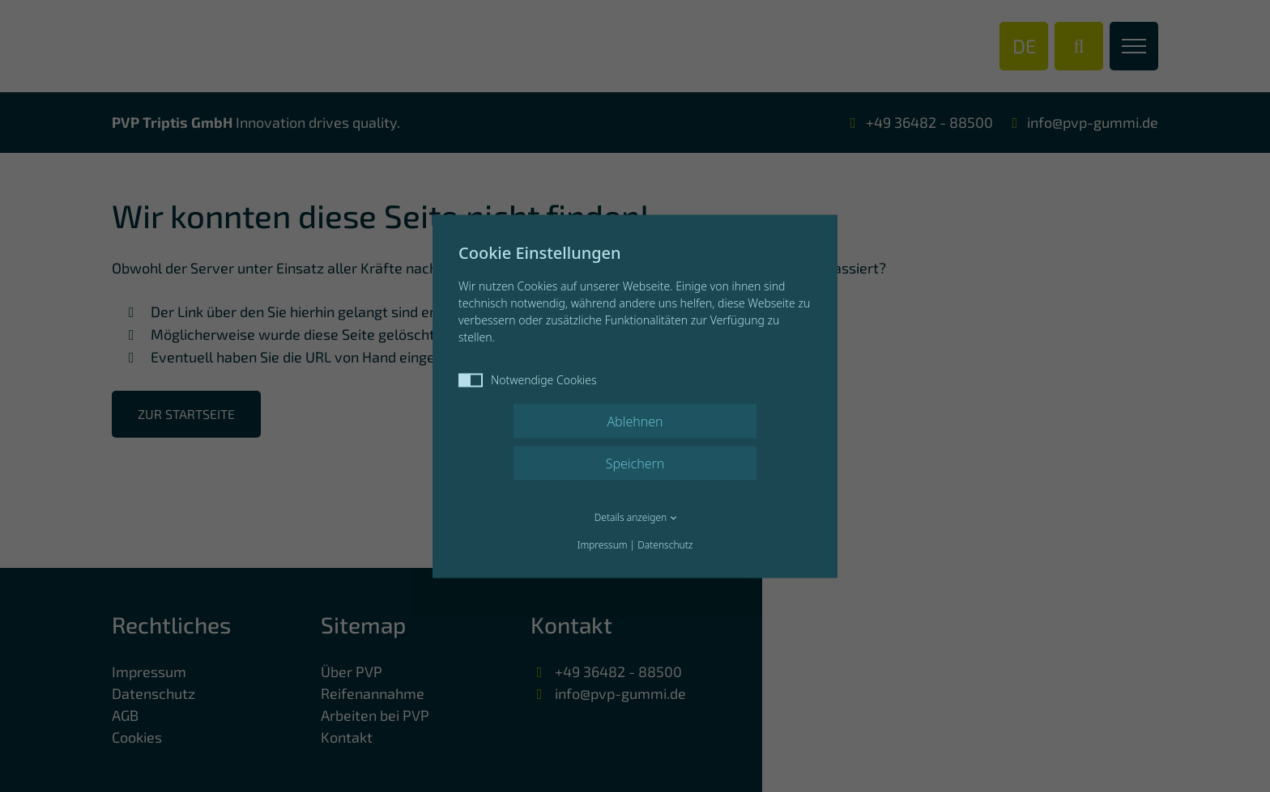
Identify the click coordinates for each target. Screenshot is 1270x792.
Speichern (635, 463)
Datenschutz (665, 544)
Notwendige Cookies (527, 379)
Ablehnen (635, 421)
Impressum (602, 544)
